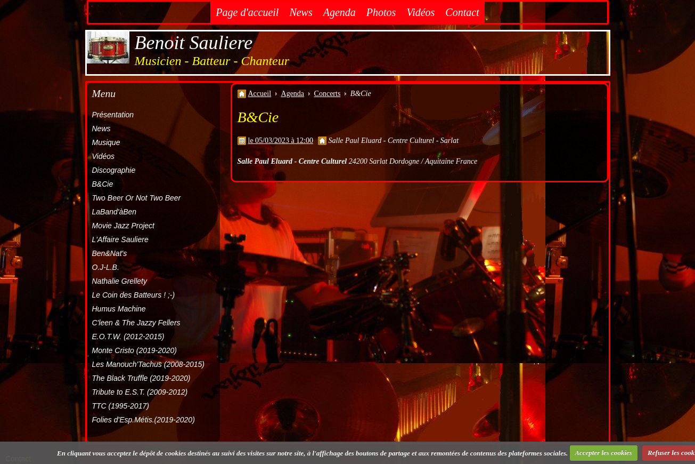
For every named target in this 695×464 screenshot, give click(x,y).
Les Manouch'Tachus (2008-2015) (148, 364)
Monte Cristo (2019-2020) (134, 350)
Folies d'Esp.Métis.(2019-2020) (143, 419)
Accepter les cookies (603, 453)
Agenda (339, 12)
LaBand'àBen (114, 211)
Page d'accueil (247, 12)
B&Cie (102, 184)
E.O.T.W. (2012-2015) (128, 336)
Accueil (260, 94)
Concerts (327, 94)
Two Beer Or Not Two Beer (136, 198)
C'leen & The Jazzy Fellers (136, 322)
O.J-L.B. (105, 267)
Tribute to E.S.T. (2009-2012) (140, 392)
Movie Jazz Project (123, 225)
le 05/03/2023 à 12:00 (281, 141)
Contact (462, 12)
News (300, 12)
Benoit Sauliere (194, 42)
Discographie (114, 170)
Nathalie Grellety (120, 281)
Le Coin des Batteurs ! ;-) (133, 295)
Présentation (113, 114)
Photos (381, 12)
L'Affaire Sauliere (120, 239)
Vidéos (420, 12)
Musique (106, 142)
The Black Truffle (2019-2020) (141, 378)
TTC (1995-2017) (120, 406)
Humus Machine (119, 309)
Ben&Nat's (109, 253)
